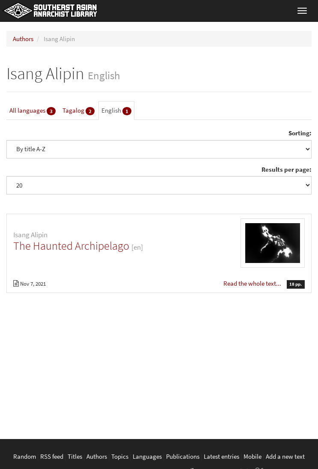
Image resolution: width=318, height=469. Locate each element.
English (116, 110)
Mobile (253, 456)
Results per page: (287, 169)
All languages (32, 110)
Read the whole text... (252, 283)
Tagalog (78, 110)
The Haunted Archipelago (71, 246)
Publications (182, 456)
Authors (23, 39)
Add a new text (285, 456)
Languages (147, 456)
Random (24, 456)
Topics (119, 456)
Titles (75, 456)
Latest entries (221, 456)
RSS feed (51, 456)
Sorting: (300, 133)
